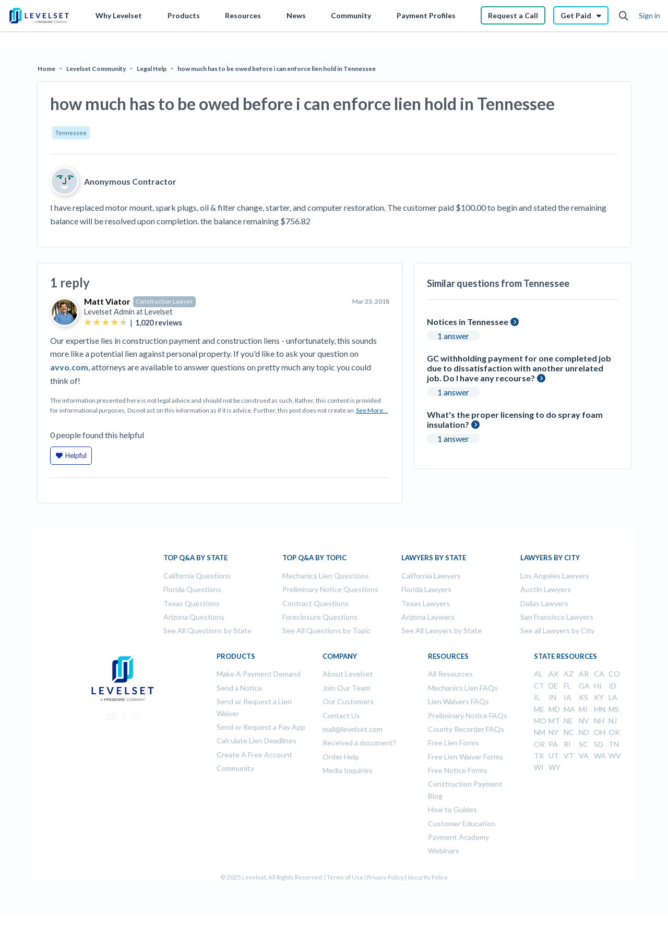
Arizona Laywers (428, 616)
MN (599, 709)
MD (554, 709)
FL (567, 685)
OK (614, 732)
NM (539, 732)
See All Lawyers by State (441, 630)
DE (553, 685)
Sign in (649, 15)
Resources (243, 15)
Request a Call (513, 15)
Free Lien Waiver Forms (465, 756)
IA (567, 697)
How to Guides (452, 809)
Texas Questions (191, 603)
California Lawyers (431, 575)
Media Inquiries (348, 770)
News (296, 15)
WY (554, 767)
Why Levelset (119, 15)
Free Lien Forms (453, 742)
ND (584, 732)
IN (552, 697)
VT (569, 755)
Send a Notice (239, 687)
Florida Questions (192, 589)
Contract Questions (315, 603)
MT (554, 720)
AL (538, 673)
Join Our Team (346, 687)
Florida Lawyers (426, 589)
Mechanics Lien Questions (325, 575)
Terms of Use (345, 877)
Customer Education (461, 823)
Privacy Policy (385, 877)
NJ (613, 720)
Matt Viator (107, 301)
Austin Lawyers (545, 589)
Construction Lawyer (164, 301)
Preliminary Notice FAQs (467, 715)
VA (584, 755)
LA (613, 697)
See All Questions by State (207, 630)
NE (568, 720)
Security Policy (428, 877)
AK (553, 673)
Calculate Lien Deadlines (256, 740)
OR (539, 744)
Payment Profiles (426, 15)
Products (184, 15)
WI (539, 767)
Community (351, 15)
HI (598, 685)
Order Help (341, 756)
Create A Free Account (254, 754)
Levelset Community (96, 69)
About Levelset (348, 673)
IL (537, 697)
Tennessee (71, 132)
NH (599, 720)
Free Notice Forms (457, 770)
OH (599, 732)
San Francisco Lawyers (556, 616)
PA (553, 744)
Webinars (443, 850)
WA (600, 755)
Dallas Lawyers (544, 603)
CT (539, 685)
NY (553, 732)
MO (540, 720)
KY (599, 697)
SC (583, 744)
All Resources (450, 673)
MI (583, 709)
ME (539, 709)
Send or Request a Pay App (261, 726)
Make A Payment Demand (259, 673)
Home (46, 69)
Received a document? (359, 742)
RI (567, 744)
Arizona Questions (193, 616)
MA (569, 709)
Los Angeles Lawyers (554, 575)
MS (614, 709)
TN (614, 744)
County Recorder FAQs (466, 729)
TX (539, 755)
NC (569, 732)
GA (584, 685)
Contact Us (341, 715)
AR (584, 673)
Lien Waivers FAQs (458, 701)
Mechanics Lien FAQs (463, 687)
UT (553, 755)
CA (599, 673)
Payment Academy (458, 837)
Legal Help (151, 69)
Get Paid (580, 15)
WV (615, 755)
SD (598, 744)
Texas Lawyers (425, 603)
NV (584, 720)
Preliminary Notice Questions (330, 589)
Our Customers (348, 701)
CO (614, 673)
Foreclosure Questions (319, 616)
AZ (569, 673)
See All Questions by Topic (326, 630)
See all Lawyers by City (557, 630)
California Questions (197, 575)
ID (612, 685)
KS (583, 697)
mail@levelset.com (353, 729)
